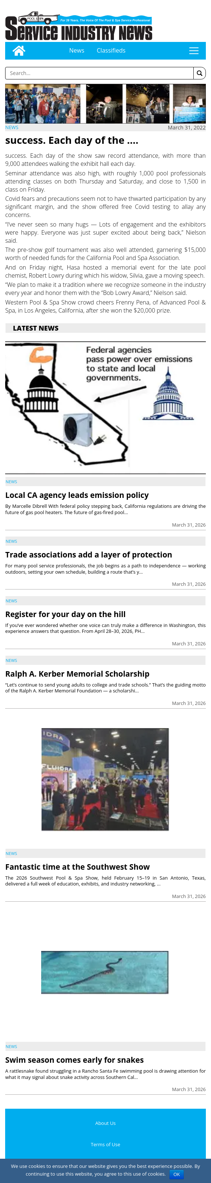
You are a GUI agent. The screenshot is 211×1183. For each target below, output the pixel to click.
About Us (105, 1123)
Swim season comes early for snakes (74, 1060)
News (76, 50)
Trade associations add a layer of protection (88, 554)
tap (193, 51)
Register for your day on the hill (65, 614)
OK (177, 1174)
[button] (199, 73)
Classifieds (111, 50)
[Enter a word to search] (99, 73)
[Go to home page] (18, 51)
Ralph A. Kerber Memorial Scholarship (77, 674)
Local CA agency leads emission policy (77, 495)
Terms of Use (105, 1144)
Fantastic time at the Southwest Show (77, 867)
